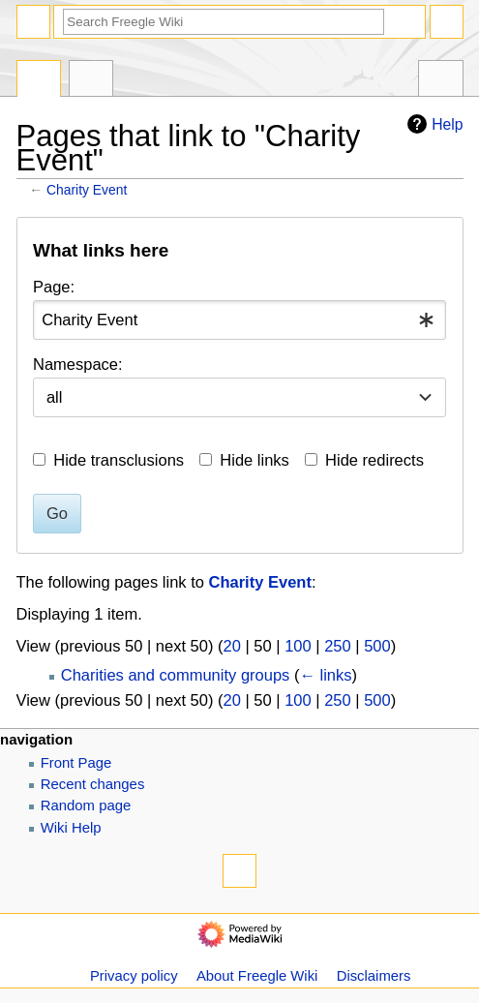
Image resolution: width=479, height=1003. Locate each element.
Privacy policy (134, 976)
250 (337, 645)
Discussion (91, 81)
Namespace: (78, 364)
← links (325, 675)
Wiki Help (71, 828)
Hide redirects (374, 460)
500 (377, 645)
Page (39, 81)
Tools (441, 81)
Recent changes (93, 784)
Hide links (254, 460)
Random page (86, 805)
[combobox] (239, 320)
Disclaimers (374, 976)
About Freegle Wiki (256, 976)
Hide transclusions (118, 460)
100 (298, 645)
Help (433, 124)
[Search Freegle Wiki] (223, 22)
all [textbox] (54, 397)
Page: (54, 286)
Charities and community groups (175, 675)
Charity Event (86, 190)
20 (232, 645)
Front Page (76, 763)
